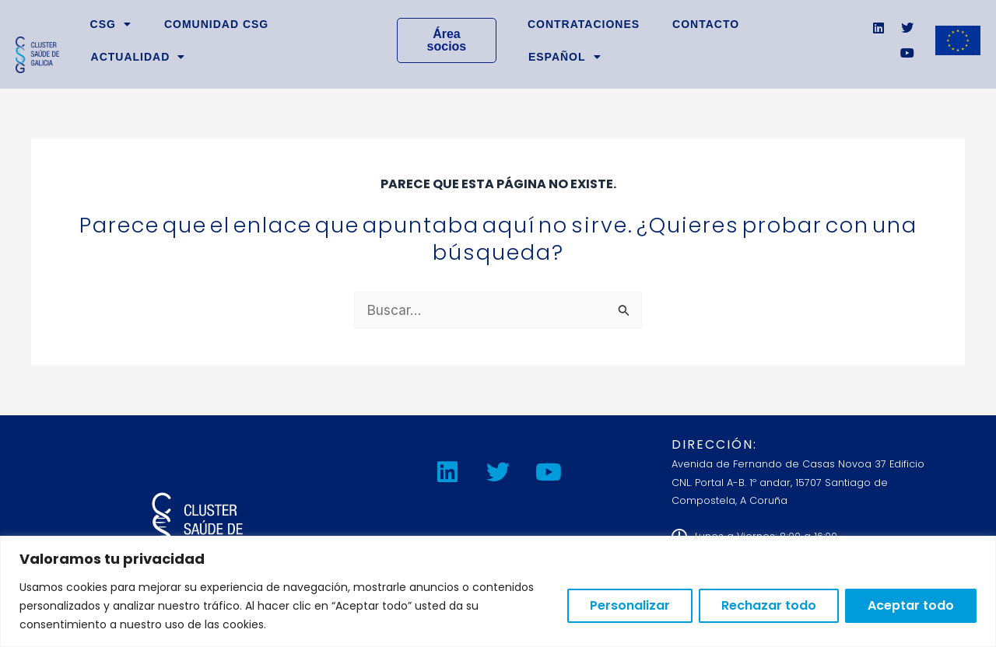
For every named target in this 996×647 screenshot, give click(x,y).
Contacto (705, 24)
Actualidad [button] (138, 57)
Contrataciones (584, 24)
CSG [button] (111, 24)
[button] (565, 56)
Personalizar (630, 605)
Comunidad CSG (216, 24)
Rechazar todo (768, 605)
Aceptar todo (911, 605)
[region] (498, 591)
